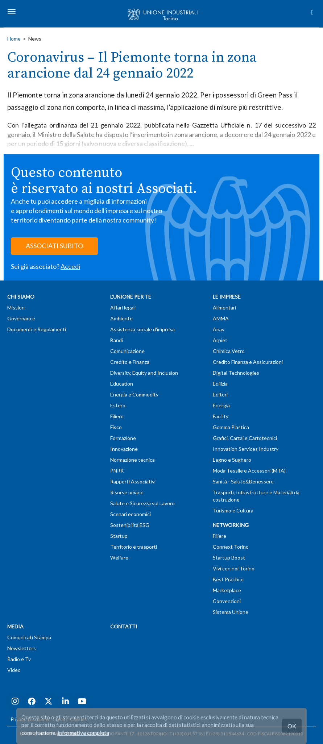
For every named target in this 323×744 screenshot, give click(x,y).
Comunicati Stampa (29, 637)
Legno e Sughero (232, 460)
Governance (21, 318)
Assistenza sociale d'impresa (142, 329)
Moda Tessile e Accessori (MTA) (249, 470)
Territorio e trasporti (133, 547)
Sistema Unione (230, 612)
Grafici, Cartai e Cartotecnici (245, 438)
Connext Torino (231, 547)
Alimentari (224, 307)
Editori (220, 394)
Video (14, 670)
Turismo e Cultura (233, 510)
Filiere (117, 416)
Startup (119, 536)
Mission (16, 307)
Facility (220, 416)
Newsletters (21, 648)
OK (291, 725)
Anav (218, 329)
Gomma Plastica (231, 427)
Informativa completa (83, 733)
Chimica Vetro (229, 351)
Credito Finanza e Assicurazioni (248, 362)
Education (121, 384)
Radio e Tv (19, 659)
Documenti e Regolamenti (36, 329)
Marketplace (227, 590)
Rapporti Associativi (133, 481)
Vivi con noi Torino (233, 568)
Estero (117, 405)
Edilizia (220, 384)
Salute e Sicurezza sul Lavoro (142, 503)
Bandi (116, 340)
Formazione (123, 438)
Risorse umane (127, 492)
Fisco (116, 427)
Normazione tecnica (132, 460)
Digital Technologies (236, 373)
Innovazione (124, 449)
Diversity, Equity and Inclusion (144, 373)
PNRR (117, 470)
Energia (221, 405)
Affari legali (123, 307)
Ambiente (121, 318)
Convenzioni (227, 601)
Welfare (119, 557)
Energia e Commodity (134, 394)
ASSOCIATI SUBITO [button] (54, 246)
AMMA (221, 318)
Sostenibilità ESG (129, 525)
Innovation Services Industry (245, 449)
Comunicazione (127, 351)
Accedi (70, 266)
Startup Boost (229, 557)
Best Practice (228, 579)
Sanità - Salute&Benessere (243, 481)
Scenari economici (130, 514)
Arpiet (220, 340)
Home (14, 39)
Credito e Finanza (129, 362)
